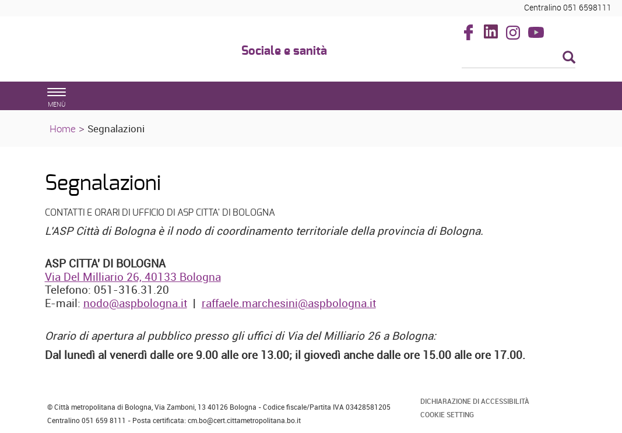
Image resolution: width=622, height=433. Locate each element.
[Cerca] (518, 58)
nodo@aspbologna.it (135, 303)
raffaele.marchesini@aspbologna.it (289, 303)
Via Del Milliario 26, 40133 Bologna (133, 276)
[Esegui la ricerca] (569, 58)
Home (63, 128)
